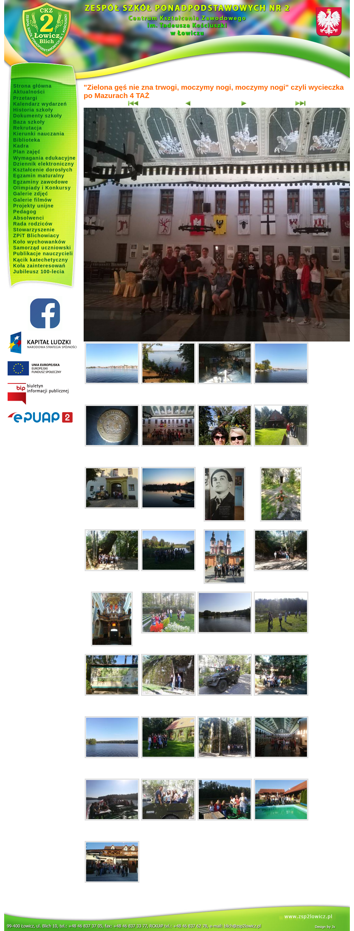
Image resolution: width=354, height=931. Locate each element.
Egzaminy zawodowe (40, 182)
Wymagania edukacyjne (44, 158)
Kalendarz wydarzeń (40, 104)
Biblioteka (26, 140)
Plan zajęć (26, 151)
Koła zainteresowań (39, 265)
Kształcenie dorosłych (43, 169)
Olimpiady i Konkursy (42, 187)
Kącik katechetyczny (40, 260)
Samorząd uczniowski (42, 247)
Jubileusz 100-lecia (39, 271)
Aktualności (29, 92)
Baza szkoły (29, 122)
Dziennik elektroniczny (43, 164)
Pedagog (24, 211)
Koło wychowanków (39, 242)
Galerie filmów (32, 200)
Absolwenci (28, 218)
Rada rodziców (33, 224)
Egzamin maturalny (38, 175)
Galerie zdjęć (30, 193)
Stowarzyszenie (34, 229)
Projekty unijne (33, 206)
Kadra (21, 146)
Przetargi (25, 98)
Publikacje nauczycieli (43, 253)
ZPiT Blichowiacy (36, 235)
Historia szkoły (33, 110)
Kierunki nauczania (38, 133)
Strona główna (32, 86)
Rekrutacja (27, 128)
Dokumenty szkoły (37, 115)
